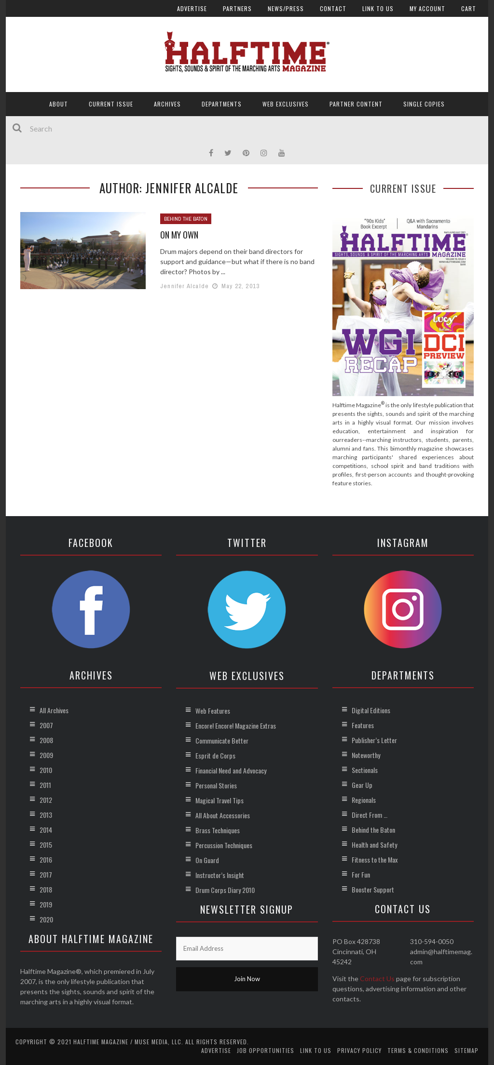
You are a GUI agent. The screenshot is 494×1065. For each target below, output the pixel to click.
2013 (46, 815)
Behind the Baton (185, 218)
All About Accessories (222, 815)
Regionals (364, 800)
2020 (46, 919)
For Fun (361, 874)
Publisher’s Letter (374, 740)
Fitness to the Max (375, 859)
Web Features (212, 711)
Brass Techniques (217, 830)
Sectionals (365, 770)
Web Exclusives (285, 104)
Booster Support (373, 889)
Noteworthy (366, 755)
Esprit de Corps (215, 755)
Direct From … (369, 815)
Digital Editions (371, 710)
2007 (46, 725)
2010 (46, 770)
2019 (46, 904)
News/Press (286, 8)
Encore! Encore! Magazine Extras (235, 725)
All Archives (54, 710)
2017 (46, 874)
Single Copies (424, 104)
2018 (46, 889)
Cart (468, 8)
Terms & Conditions (418, 1050)
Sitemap (466, 1050)
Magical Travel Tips (219, 800)
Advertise (192, 8)
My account (427, 8)
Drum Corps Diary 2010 (225, 890)
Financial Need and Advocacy (230, 770)
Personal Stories (216, 785)
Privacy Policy (359, 1050)
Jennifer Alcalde (184, 286)
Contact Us (377, 978)
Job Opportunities (265, 1050)
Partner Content (356, 104)
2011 (45, 785)
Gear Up (362, 785)
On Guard (207, 860)
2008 (46, 740)
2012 (46, 800)
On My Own (179, 234)
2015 (46, 844)
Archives (167, 104)
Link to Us (378, 8)
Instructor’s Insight (219, 875)
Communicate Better (221, 740)
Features (363, 725)
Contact (333, 8)
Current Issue (111, 104)
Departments (222, 104)
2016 (46, 859)
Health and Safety (374, 844)
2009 (46, 755)
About (58, 104)
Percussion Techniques (223, 845)
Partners (237, 8)
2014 (46, 830)
